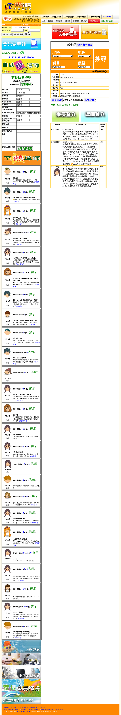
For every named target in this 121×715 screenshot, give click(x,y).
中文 (3, 24)
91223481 (14, 57)
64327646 (28, 57)
